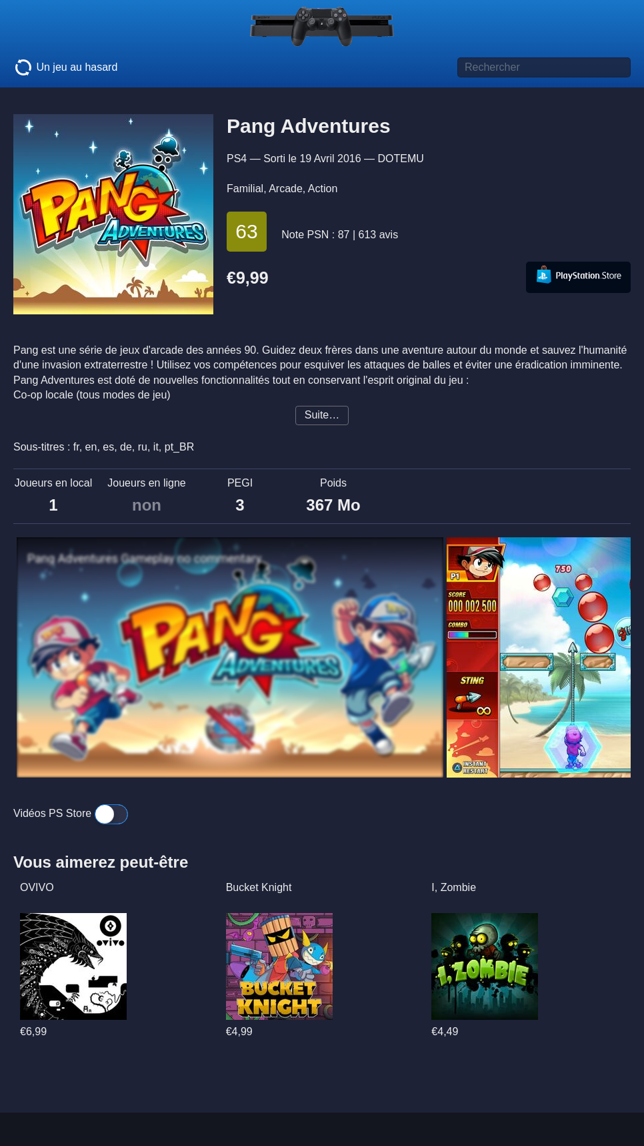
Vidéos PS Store (70, 813)
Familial (245, 188)
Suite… (322, 414)
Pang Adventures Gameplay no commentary (144, 559)
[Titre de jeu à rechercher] (544, 67)
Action (322, 188)
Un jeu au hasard (65, 67)
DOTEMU (400, 158)
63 (246, 231)
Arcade (286, 188)
